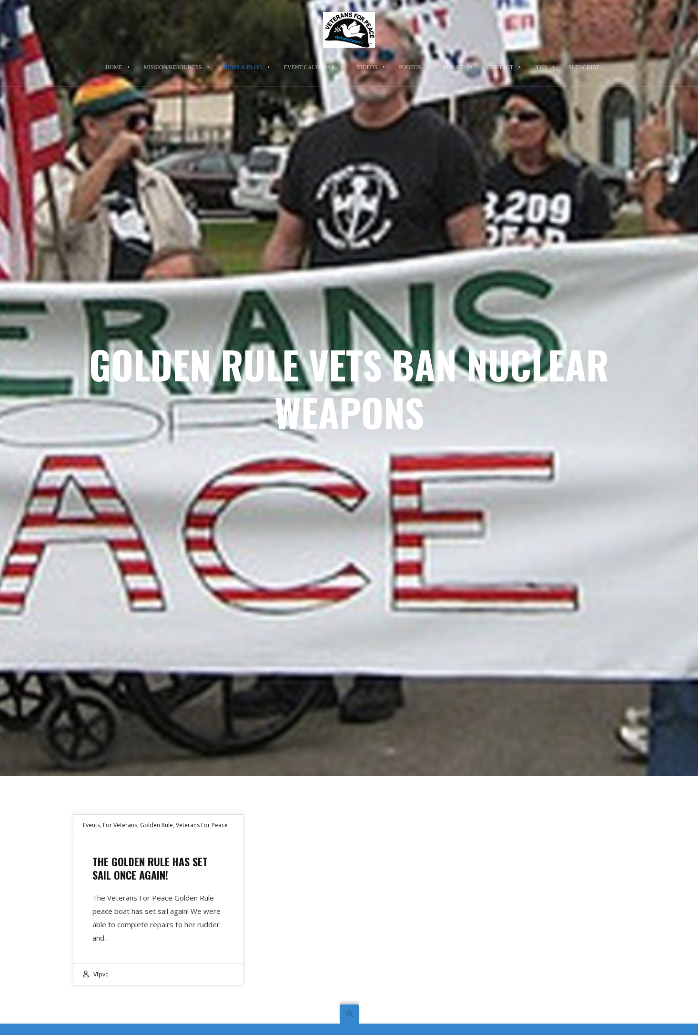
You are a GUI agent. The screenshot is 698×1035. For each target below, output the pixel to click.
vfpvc (100, 974)
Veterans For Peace (202, 825)
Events (91, 825)
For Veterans (120, 825)
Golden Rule (156, 825)
